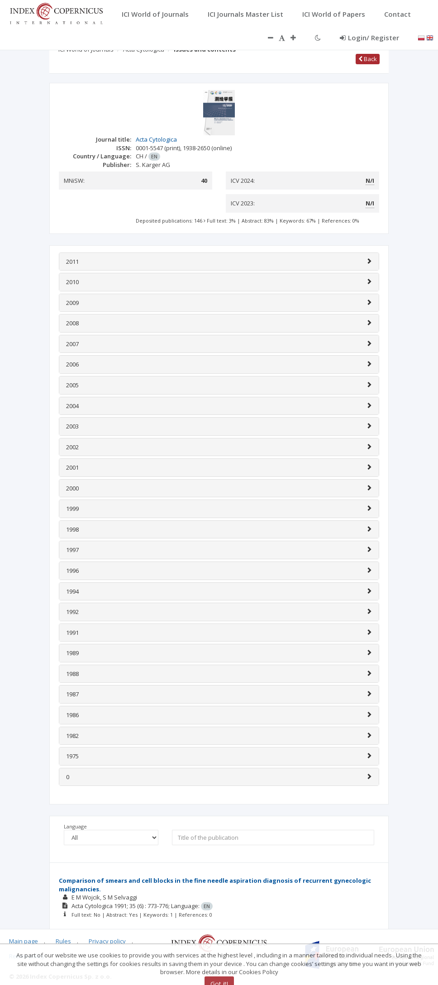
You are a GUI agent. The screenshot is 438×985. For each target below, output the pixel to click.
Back (367, 59)
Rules (63, 941)
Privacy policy (107, 941)
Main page (23, 941)
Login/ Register (369, 37)
